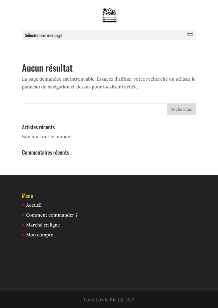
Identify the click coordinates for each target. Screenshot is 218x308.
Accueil (33, 205)
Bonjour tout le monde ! (47, 136)
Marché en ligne (43, 225)
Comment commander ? (52, 215)
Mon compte (39, 235)
